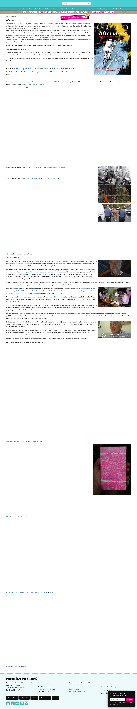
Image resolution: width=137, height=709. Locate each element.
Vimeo (30, 254)
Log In (99, 4)
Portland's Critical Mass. (16, 263)
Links (55, 698)
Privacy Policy (74, 689)
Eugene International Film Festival (33, 84)
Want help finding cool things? (74, 17)
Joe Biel (33, 441)
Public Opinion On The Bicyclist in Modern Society (22, 592)
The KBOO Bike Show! (57, 167)
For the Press (45, 698)
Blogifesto (24, 698)
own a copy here (22, 68)
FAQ (127, 4)
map (22, 687)
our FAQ (49, 689)
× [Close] (133, 692)
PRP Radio (36, 167)
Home (8, 16)
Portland (44, 82)
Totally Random (104, 9)
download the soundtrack (65, 68)
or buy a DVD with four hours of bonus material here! (42, 178)
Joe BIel (20, 517)
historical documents (55, 297)
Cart (133, 4)
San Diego (68, 82)
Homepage (28, 3)
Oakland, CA (60, 82)
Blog (113, 4)
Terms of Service (75, 687)
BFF (123, 4)
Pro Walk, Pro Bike (35, 82)
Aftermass (9, 254)
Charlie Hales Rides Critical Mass (17, 441)
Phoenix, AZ (52, 82)
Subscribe (129, 699)
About (34, 698)
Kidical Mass (10, 517)
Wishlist (119, 4)
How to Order (107, 4)
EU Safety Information (77, 692)
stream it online (40, 68)
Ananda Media (21, 254)
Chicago (25, 82)
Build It (8, 666)
